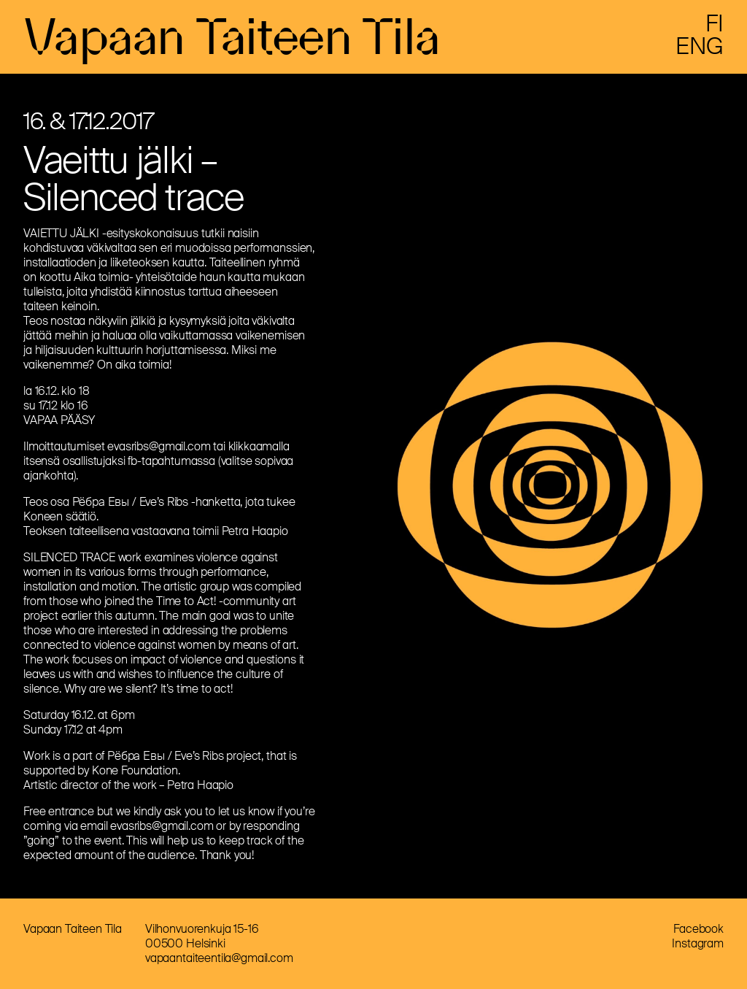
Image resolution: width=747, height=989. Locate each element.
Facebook (698, 928)
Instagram (698, 943)
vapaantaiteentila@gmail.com (219, 958)
